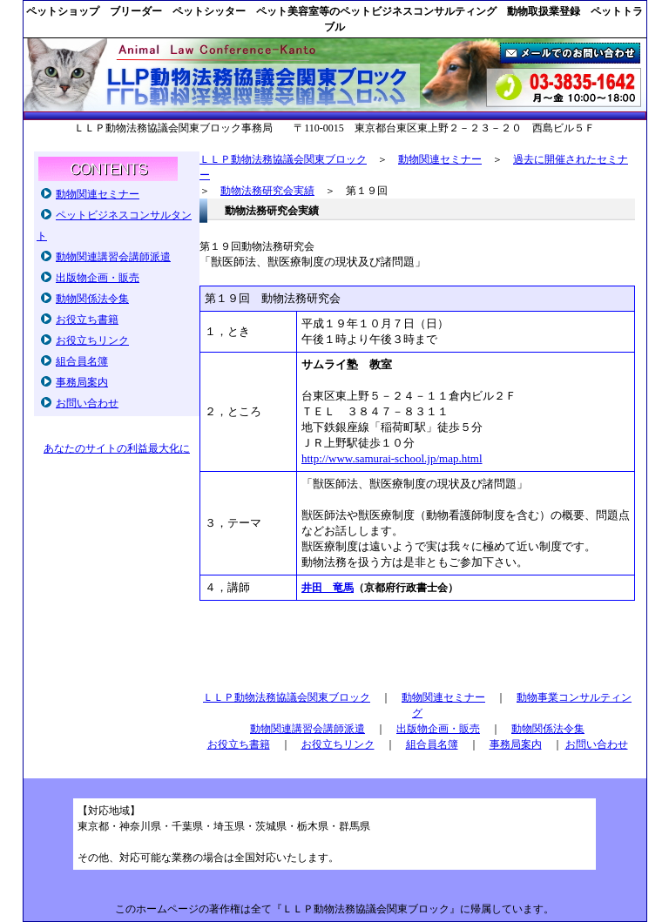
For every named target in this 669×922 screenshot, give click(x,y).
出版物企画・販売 (97, 278)
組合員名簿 (82, 361)
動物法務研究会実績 (267, 191)
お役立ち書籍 (87, 319)
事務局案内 (82, 382)
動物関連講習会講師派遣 (113, 257)
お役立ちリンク (92, 340)
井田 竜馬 (327, 588)
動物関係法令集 (92, 299)
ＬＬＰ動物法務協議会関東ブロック (283, 159)
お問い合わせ (87, 403)
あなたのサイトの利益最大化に (117, 448)
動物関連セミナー (97, 194)
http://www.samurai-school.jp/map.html (392, 458)
